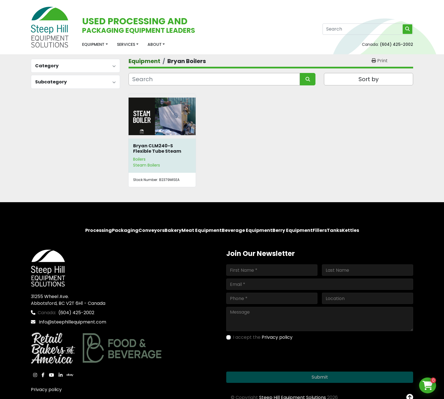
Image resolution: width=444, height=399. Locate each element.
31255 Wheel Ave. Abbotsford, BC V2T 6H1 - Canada (68, 300)
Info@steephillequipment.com (72, 322)
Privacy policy (46, 389)
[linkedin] (61, 375)
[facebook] (43, 375)
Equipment (93, 44)
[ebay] (70, 375)
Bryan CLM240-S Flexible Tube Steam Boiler (157, 151)
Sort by (368, 79)
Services (126, 44)
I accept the (263, 337)
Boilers (139, 159)
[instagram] (35, 375)
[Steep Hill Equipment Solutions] (48, 267)
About (155, 44)
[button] (95, 45)
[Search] (368, 29)
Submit (319, 377)
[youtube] (51, 375)
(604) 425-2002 (396, 44)
